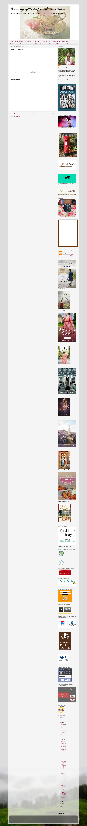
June (62, 736)
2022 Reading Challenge (67, 250)
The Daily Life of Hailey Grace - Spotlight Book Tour (63, 775)
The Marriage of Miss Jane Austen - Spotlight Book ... (63, 751)
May (62, 737)
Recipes (69, 43)
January (62, 745)
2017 (61, 803)
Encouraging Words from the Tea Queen (38, 9)
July (62, 734)
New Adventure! (63, 756)
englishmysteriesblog (64, 65)
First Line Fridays (14, 43)
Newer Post (14, 113)
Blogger (50, 820)
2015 (61, 806)
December (63, 724)
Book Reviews (28, 41)
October (62, 728)
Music (41, 43)
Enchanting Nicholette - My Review (63, 786)
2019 (61, 722)
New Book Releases (49, 43)
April (62, 739)
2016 (61, 804)
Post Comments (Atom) (20, 116)
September (63, 730)
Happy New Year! (63, 798)
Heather (64, 251)
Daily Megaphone (56, 41)
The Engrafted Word (45, 41)
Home (11, 41)
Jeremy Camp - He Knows (63, 762)
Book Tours (36, 41)
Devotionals (65, 41)
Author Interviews (19, 41)
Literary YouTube (34, 43)
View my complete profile (63, 79)
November (63, 726)
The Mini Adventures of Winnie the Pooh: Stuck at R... (63, 766)
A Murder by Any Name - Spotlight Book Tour (63, 794)
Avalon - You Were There (63, 780)
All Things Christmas (60, 43)
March (62, 741)
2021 (61, 719)
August (62, 732)
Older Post (52, 113)
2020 (61, 720)
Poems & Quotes (24, 43)
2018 (61, 801)
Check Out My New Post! (63, 747)
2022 (61, 717)
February (63, 743)
